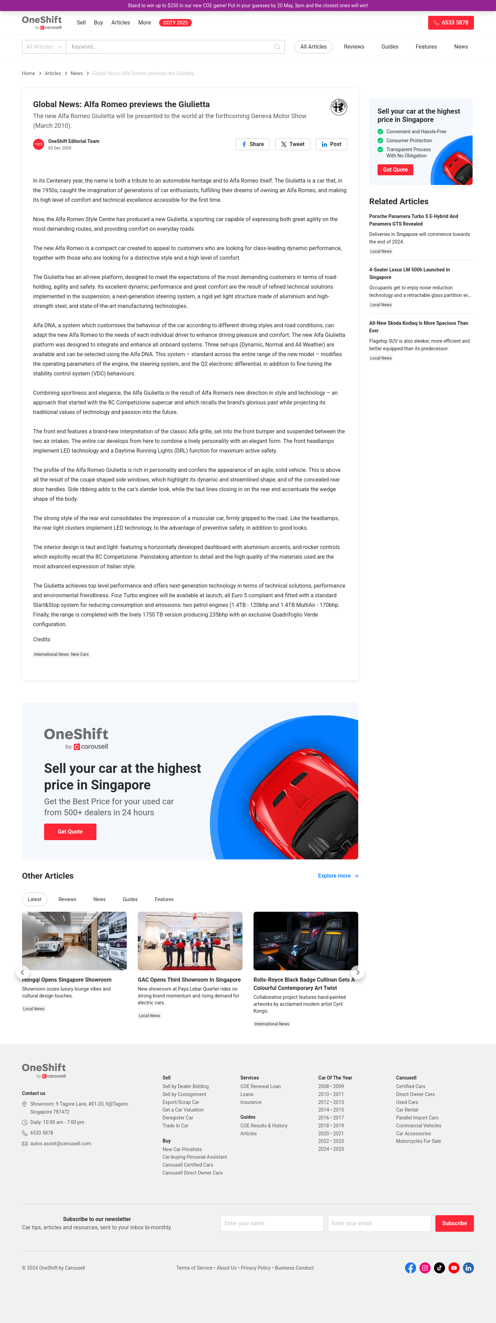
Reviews (354, 46)
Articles (120, 22)
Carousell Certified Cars (188, 1165)
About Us (227, 1268)
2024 (323, 1149)
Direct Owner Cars (415, 1094)
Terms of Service (194, 1268)
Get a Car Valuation (183, 1110)
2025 (338, 1149)
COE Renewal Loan (260, 1086)
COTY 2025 (175, 22)
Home (28, 73)
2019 (338, 1125)
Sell (81, 22)
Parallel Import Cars (417, 1117)
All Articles (44, 46)
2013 (338, 1102)
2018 (323, 1125)
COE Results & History (264, 1125)
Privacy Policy (255, 1268)
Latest (34, 899)
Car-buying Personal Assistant (195, 1157)
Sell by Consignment (184, 1094)
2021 (338, 1133)
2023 (338, 1141)
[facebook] (253, 144)
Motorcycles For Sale (418, 1141)
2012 (323, 1102)
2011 (338, 1094)
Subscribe (454, 1223)
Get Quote (70, 831)
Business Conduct (294, 1268)
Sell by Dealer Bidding (186, 1086)
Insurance (250, 1102)
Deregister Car (178, 1117)
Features (426, 46)
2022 (323, 1141)
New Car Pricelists (182, 1149)
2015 (338, 1110)
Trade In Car (175, 1125)
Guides (390, 46)
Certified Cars (410, 1086)
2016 (323, 1117)
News (461, 46)
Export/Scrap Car (181, 1102)
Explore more (338, 875)
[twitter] (292, 144)
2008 (323, 1086)
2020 (323, 1133)
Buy (98, 22)
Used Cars (407, 1102)
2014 (323, 1110)
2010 (323, 1094)
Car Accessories (413, 1133)
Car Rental (407, 1110)
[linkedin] (331, 144)
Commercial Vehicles (418, 1125)
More (144, 22)
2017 (338, 1117)
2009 (338, 1086)
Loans (247, 1094)
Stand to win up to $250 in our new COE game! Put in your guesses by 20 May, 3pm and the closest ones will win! (248, 5)
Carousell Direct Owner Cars (193, 1173)
